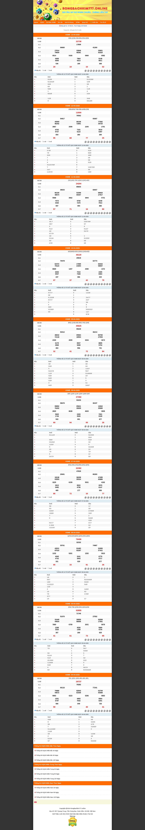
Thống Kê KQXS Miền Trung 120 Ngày (48, 778)
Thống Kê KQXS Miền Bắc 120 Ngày (47, 760)
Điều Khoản (83, 814)
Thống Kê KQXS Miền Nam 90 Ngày (47, 792)
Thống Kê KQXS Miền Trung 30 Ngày (47, 769)
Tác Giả (90, 814)
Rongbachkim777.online (78, 808)
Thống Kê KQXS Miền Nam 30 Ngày (47, 787)
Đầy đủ (38, 70)
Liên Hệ (62, 814)
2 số (44, 70)
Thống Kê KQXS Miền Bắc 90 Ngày (47, 755)
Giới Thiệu (55, 814)
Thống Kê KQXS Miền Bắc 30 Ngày (47, 750)
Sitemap (72, 816)
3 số (50, 70)
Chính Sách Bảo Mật (72, 814)
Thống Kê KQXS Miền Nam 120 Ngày (47, 797)
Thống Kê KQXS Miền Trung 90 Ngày (47, 774)
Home (36, 22)
